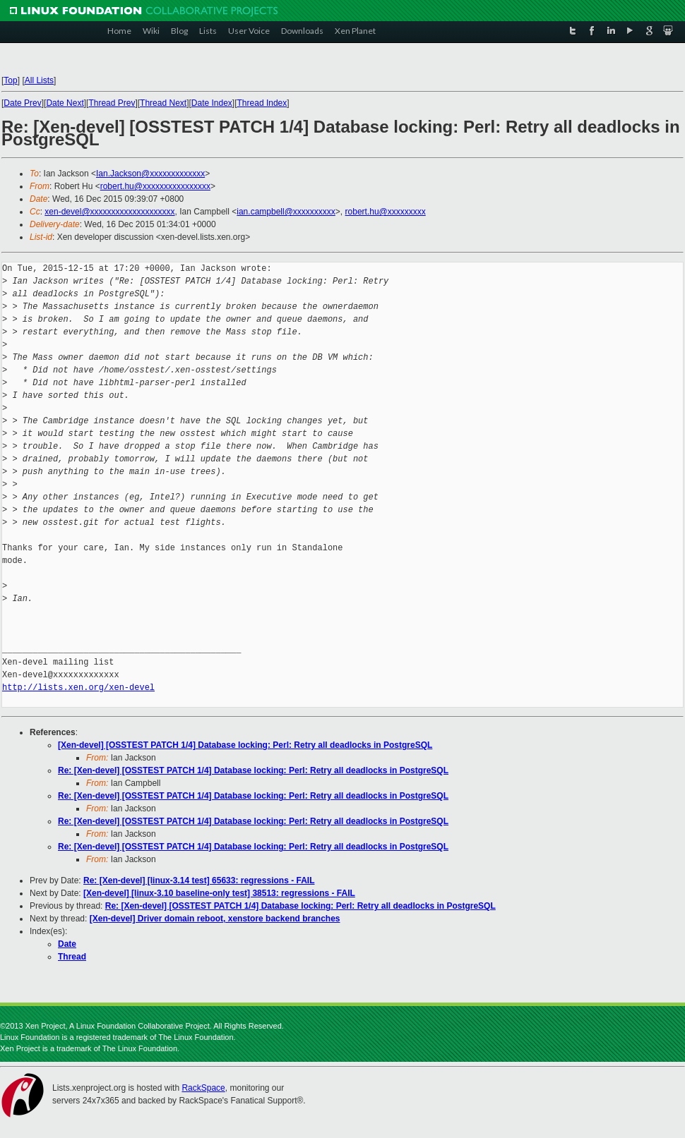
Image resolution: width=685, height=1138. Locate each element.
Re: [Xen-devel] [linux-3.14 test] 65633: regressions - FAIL (198, 880)
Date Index (211, 103)
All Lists (39, 80)
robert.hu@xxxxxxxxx (385, 212)
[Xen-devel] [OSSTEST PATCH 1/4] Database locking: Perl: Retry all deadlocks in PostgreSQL (245, 745)
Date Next (64, 103)
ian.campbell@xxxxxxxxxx (286, 212)
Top (10, 80)
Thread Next (163, 103)
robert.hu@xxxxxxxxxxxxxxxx (155, 186)
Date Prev (22, 103)
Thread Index (262, 103)
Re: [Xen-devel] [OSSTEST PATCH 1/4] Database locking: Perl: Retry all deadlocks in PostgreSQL (253, 770)
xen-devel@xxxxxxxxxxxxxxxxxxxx (109, 212)
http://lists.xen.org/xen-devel (78, 688)
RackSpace (203, 1088)
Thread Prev (111, 103)
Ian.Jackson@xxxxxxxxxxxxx (150, 173)
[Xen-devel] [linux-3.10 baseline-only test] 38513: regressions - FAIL (219, 893)
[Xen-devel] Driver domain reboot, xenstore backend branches (215, 919)
